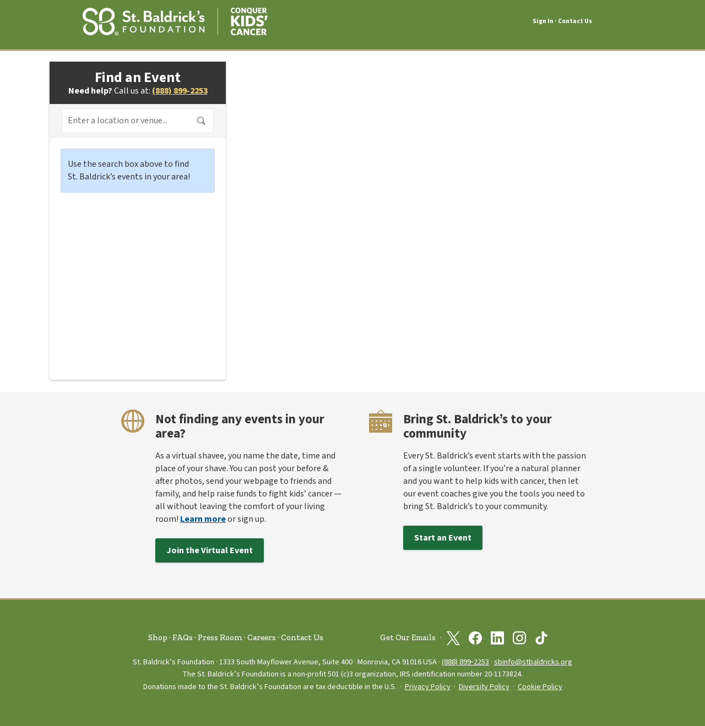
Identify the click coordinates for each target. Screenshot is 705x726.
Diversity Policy (484, 686)
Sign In (543, 21)
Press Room (220, 637)
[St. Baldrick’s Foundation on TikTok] (541, 638)
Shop (157, 637)
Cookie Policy (540, 686)
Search (202, 121)
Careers (261, 637)
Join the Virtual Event (209, 550)
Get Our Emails (408, 637)
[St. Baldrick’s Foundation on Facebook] (475, 638)
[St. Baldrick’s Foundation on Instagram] (519, 638)
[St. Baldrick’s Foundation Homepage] (175, 20)
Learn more (203, 519)
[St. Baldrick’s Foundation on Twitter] (453, 638)
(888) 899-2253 (180, 91)
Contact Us (575, 21)
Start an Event (442, 538)
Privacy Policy (428, 686)
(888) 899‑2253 (465, 662)
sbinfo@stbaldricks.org (533, 662)
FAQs (182, 637)
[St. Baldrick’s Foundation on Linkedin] (497, 638)
